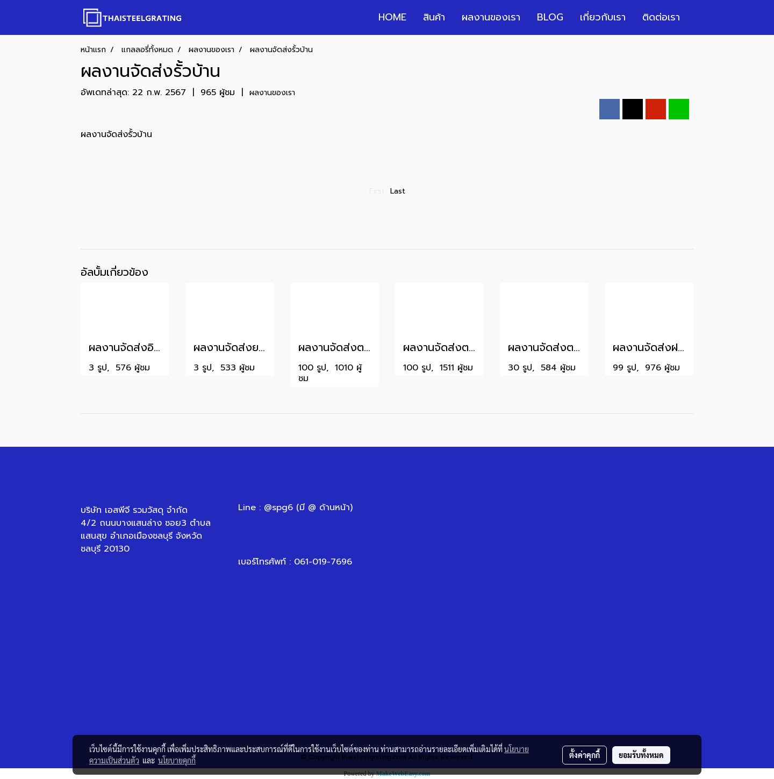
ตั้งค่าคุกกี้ (584, 755)
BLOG (550, 17)
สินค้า (434, 17)
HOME (392, 17)
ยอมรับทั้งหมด (641, 755)
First (377, 191)
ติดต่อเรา (661, 17)
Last (397, 191)
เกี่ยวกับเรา (603, 17)
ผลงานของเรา (491, 17)
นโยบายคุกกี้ (177, 760)
